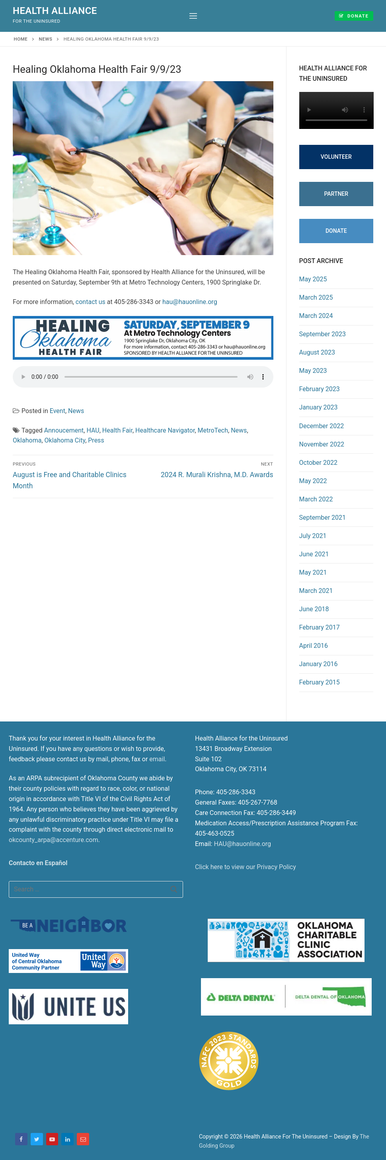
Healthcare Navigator (165, 430)
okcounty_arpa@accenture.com (53, 840)
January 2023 (318, 407)
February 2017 (319, 627)
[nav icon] (193, 16)
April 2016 (313, 645)
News (46, 39)
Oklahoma (27, 440)
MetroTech (213, 430)
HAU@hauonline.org (242, 844)
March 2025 (316, 297)
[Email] (83, 1139)
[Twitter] (37, 1139)
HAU (92, 430)
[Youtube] (52, 1139)
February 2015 (319, 682)
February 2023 (319, 389)
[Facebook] (21, 1139)
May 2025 (313, 279)
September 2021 (322, 517)
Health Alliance (55, 10)
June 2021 (314, 554)
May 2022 (313, 481)
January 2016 (318, 664)
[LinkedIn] (67, 1139)
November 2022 (321, 444)
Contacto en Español (38, 863)
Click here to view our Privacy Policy (245, 867)
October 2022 (318, 462)
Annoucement (64, 430)
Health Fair (117, 430)
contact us (90, 302)
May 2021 (313, 572)
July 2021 (313, 536)
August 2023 (317, 352)
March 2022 (316, 499)
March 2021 (316, 591)
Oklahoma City (65, 440)
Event (57, 411)
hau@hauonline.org (189, 302)
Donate (353, 15)
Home (21, 39)
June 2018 (314, 609)
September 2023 (322, 334)
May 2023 (313, 370)
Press (96, 440)
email (157, 759)
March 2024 (316, 316)
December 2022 (321, 426)
